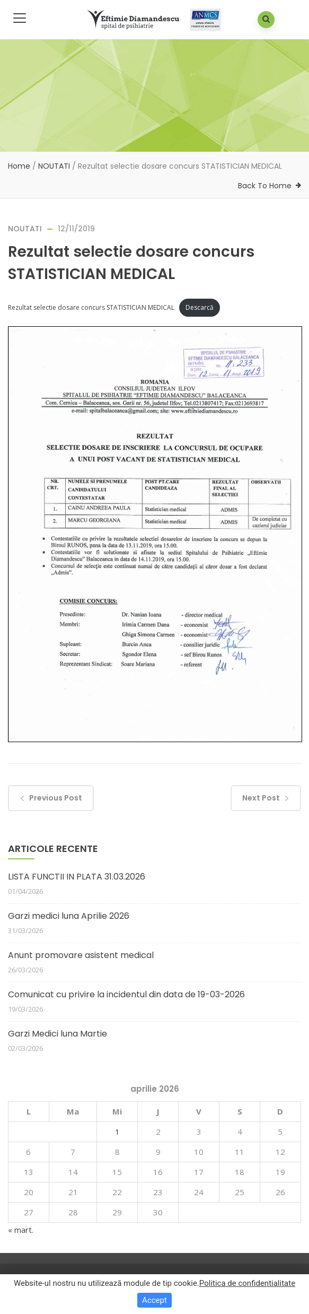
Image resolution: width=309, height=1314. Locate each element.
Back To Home (265, 185)
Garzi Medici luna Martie (57, 1034)
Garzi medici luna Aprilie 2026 (68, 916)
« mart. (20, 1229)
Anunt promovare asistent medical (81, 955)
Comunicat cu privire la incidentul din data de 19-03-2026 (126, 994)
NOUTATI (54, 166)
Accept (154, 1300)
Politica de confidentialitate (247, 1283)
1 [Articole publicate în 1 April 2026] (117, 1131)
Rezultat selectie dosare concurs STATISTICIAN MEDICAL (91, 307)
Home (19, 166)
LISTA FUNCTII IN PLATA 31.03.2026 (76, 877)
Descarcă (200, 307)
